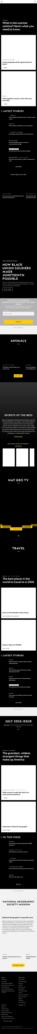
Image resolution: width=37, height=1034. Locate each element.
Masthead (20, 998)
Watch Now (18, 436)
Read (4, 67)
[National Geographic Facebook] (22, 1007)
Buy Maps (20, 985)
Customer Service (5, 1008)
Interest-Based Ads (5, 987)
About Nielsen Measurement (7, 989)
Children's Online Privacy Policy (7, 985)
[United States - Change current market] (6, 1021)
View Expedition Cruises (10, 616)
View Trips (5, 648)
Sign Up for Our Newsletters (7, 1016)
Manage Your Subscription (6, 1012)
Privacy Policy (4, 981)
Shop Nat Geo (21, 989)
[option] (14, 188)
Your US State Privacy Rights (7, 983)
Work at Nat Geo (4, 1014)
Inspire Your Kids (21, 987)
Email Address (6, 310)
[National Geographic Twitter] (19, 1010)
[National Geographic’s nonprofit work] (18, 923)
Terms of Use (4, 979)
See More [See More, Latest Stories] (19, 166)
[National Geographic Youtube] (22, 1010)
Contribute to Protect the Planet (7, 1018)
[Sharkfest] (9, 457)
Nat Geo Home (21, 979)
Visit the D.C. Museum (22, 990)
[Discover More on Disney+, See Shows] (18, 445)
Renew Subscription (5, 1010)
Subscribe (6, 725)
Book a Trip (20, 983)
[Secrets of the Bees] (22, 457)
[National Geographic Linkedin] (19, 1012)
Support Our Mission (22, 996)
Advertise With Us (22, 1002)
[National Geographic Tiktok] (23, 1012)
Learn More (6, 830)
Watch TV (20, 992)
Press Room (20, 1000)
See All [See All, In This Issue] (18, 884)
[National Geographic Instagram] (19, 1007)
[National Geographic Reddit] (19, 1015)
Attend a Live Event (22, 981)
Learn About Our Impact (23, 994)
